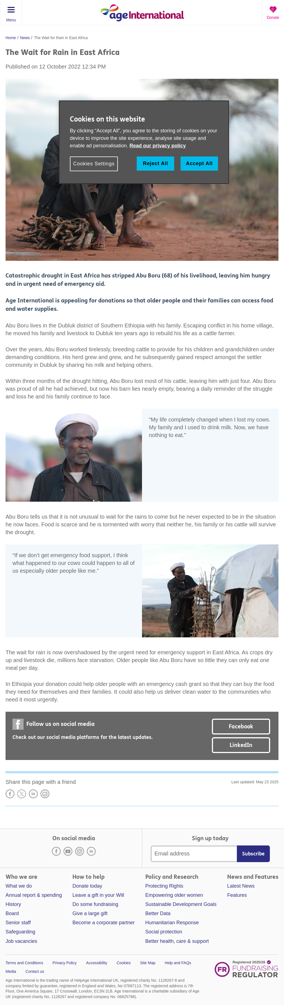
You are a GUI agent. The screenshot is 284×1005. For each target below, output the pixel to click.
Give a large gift (89, 913)
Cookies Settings (94, 163)
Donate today (87, 886)
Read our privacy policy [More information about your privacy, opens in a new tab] (158, 145)
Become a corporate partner (103, 922)
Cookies (123, 963)
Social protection (163, 932)
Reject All (155, 163)
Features (237, 895)
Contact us (35, 971)
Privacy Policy (64, 963)
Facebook (241, 726)
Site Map (147, 963)
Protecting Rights (164, 886)
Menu (11, 20)
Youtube (68, 851)
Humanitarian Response (172, 922)
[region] (144, 142)
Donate (273, 17)
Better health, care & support (177, 941)
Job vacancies (21, 941)
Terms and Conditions (24, 963)
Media (11, 971)
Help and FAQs (178, 963)
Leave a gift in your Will (98, 895)
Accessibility (96, 963)
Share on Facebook (10, 793)
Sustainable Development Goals (181, 904)
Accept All (199, 163)
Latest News (241, 886)
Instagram (79, 851)
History (13, 904)
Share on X (21, 793)
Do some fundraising (95, 904)
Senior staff (18, 922)
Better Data (158, 913)
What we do (19, 886)
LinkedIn (241, 745)
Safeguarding (20, 932)
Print (44, 793)
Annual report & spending (34, 895)
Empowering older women (174, 895)
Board (12, 913)
